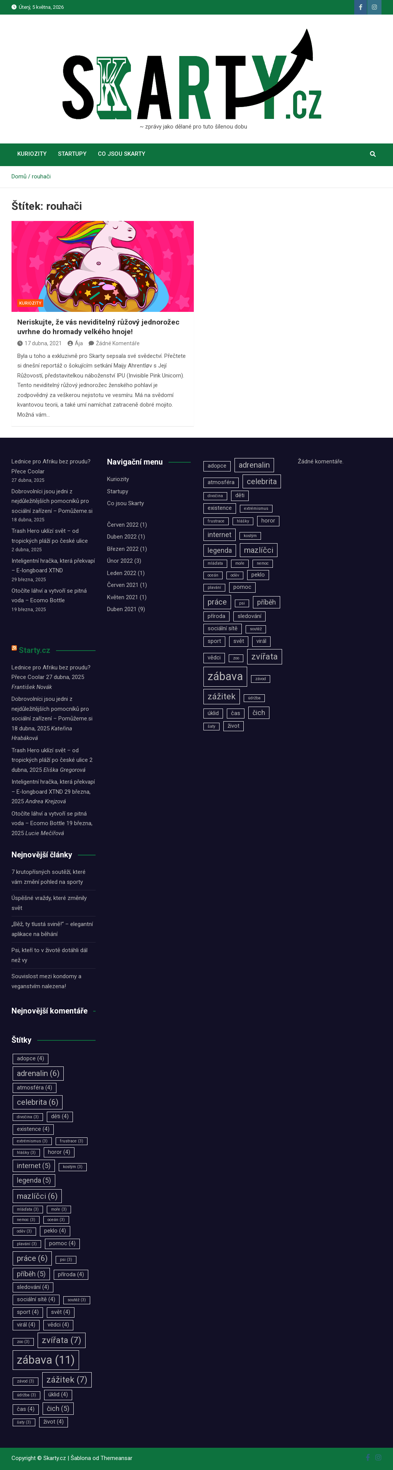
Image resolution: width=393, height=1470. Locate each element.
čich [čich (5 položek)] (58, 1408)
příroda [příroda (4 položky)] (71, 1274)
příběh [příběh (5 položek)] (31, 1274)
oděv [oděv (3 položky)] (24, 1231)
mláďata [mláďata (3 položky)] (28, 1209)
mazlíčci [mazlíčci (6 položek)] (37, 1196)
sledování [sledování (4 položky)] (33, 1287)
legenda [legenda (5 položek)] (34, 1180)
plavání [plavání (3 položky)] (27, 1243)
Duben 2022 (122, 536)
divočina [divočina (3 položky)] (28, 1116)
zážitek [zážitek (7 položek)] (67, 1379)
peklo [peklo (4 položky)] (55, 1231)
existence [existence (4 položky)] (33, 1129)
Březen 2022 (123, 548)
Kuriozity (31, 153)
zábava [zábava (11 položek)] (46, 1359)
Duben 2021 (122, 609)
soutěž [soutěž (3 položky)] (77, 1299)
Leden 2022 (121, 573)
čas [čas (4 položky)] (26, 1409)
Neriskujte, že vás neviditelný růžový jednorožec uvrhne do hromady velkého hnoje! (98, 327)
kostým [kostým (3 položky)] (73, 1166)
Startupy (72, 153)
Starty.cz (34, 650)
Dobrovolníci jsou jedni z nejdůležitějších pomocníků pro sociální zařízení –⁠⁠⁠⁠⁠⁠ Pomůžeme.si (52, 501)
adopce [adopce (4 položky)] (30, 1058)
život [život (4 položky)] (53, 1422)
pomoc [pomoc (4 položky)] (62, 1243)
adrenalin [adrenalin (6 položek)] (38, 1073)
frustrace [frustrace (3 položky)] (71, 1141)
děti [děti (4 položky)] (60, 1116)
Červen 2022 (123, 524)
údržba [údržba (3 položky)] (26, 1395)
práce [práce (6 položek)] (32, 1258)
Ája (75, 343)
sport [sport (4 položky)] (28, 1312)
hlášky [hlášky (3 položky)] (26, 1152)
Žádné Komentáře (118, 343)
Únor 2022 (120, 560)
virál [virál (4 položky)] (26, 1325)
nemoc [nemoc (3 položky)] (26, 1219)
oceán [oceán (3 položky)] (56, 1219)
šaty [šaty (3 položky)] (24, 1422)
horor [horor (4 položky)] (59, 1152)
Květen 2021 (122, 597)
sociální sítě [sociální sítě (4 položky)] (36, 1299)
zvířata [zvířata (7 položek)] (61, 1340)
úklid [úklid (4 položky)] (58, 1394)
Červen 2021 (123, 585)
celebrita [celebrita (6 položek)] (37, 1102)
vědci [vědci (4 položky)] (58, 1325)
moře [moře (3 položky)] (59, 1209)
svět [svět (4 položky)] (60, 1312)
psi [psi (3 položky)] (66, 1259)
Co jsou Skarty (121, 153)
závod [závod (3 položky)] (25, 1381)
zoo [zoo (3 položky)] (23, 1341)
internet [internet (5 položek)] (34, 1166)
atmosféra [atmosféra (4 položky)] (34, 1087)
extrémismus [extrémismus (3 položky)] (32, 1141)
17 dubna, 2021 (39, 343)
